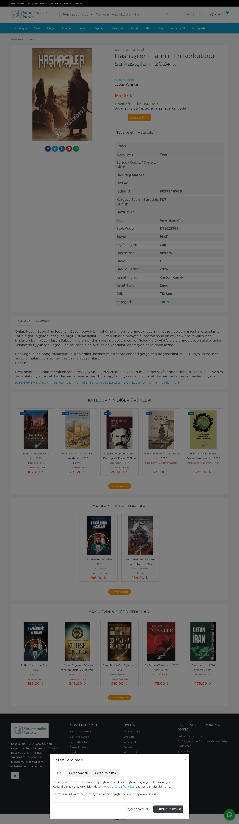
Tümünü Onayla (168, 809)
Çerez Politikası (124, 786)
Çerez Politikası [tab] (105, 773)
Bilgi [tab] (59, 773)
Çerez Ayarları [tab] (78, 773)
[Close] (185, 759)
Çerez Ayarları (138, 809)
